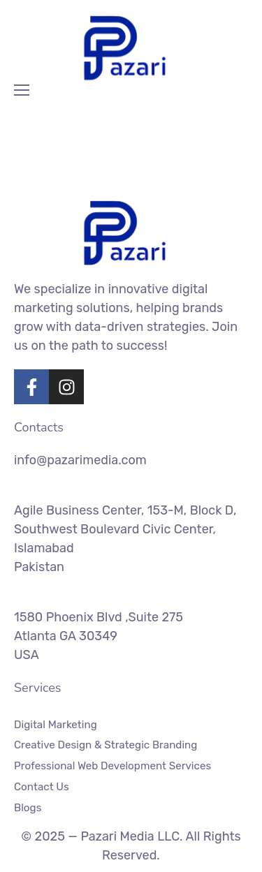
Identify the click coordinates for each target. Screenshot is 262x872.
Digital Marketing (55, 724)
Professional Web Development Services (112, 766)
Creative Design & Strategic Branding (105, 745)
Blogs (27, 807)
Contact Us (41, 787)
